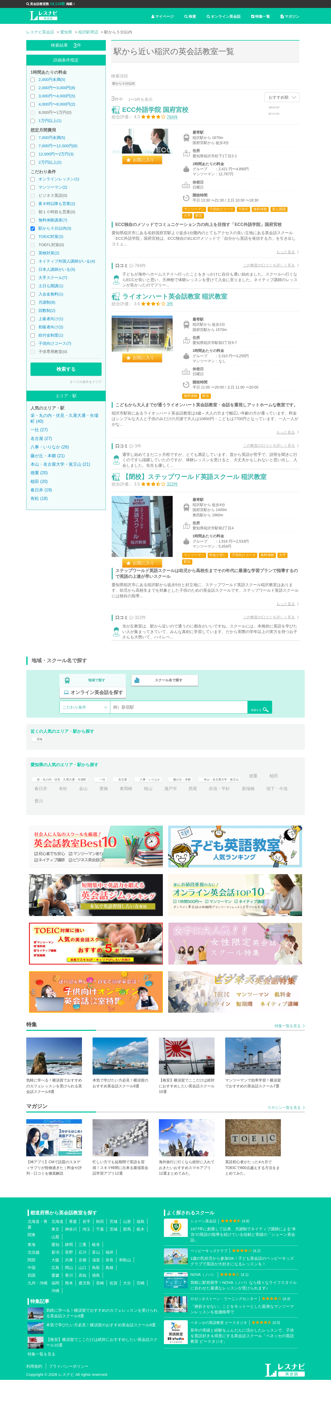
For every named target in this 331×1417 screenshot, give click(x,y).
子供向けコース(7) (54, 343)
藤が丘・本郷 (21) (48, 456)
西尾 (233, 825)
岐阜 (96, 1281)
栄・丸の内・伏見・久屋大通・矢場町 (70, 813)
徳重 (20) (39, 472)
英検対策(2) (48, 253)
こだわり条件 (74, 737)
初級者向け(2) (50, 327)
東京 (55, 1266)
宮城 (113, 1258)
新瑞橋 (40, 838)
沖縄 (55, 1328)
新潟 (55, 1289)
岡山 (69, 1304)
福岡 (55, 1320)
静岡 (69, 1281)
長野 (69, 1289)
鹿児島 (84, 1320)
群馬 (127, 1266)
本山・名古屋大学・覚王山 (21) (60, 464)
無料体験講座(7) (52, 220)
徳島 (96, 1312)
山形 (127, 1258)
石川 (82, 1289)
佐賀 (113, 1320)
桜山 (188, 825)
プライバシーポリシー (69, 1403)
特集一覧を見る (288, 1063)
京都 (82, 1297)
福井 (110, 1289)
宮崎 (141, 1320)
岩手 (86, 1258)
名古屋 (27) (41, 438)
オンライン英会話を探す (238, 722)
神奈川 (71, 1266)
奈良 (110, 1297)
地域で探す (97, 722)
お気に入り (148, 165)
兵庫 (69, 1297)
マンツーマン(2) (52, 187)
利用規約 (34, 1403)
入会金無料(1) (50, 294)
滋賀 (96, 1297)
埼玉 (86, 1266)
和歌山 (125, 1297)
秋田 (100, 1258)
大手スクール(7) (52, 277)
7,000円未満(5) (51, 137)
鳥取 (96, 1304)
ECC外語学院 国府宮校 (160, 114)
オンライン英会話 (224, 16)
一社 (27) (39, 430)
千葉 (100, 1266)
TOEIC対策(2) (50, 236)
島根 (110, 1304)
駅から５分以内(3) (54, 228)
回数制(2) (46, 310)
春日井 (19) (41, 490)
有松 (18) (39, 498)
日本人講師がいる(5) (56, 269)
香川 (69, 1312)
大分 (127, 1320)
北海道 (57, 1258)
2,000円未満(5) (51, 79)
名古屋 (144, 813)
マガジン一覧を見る (284, 1145)
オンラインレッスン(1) (58, 179)
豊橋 (144, 825)
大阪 (55, 1297)
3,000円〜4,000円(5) (56, 96)
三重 (82, 1281)
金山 (124, 825)
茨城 (113, 1266)
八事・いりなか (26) (50, 447)
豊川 (96, 838)
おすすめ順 (279, 97)
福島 (141, 1258)
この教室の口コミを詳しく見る (264, 270)
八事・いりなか (178, 813)
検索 (190, 16)
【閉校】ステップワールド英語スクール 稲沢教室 (199, 512)
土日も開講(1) (50, 286)
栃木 (141, 1266)
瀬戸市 (210, 825)
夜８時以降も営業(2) (56, 203)
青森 (73, 1258)
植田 (59, 825)
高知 (82, 1312)
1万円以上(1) (50, 120)
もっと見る (280, 257)
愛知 (55, 1281)
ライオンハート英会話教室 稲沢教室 (180, 314)
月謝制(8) (46, 302)
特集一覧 (260, 16)
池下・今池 (69, 838)
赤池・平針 (260, 825)
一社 (122, 813)
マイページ (162, 16)
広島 (55, 1304)
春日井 (81, 825)
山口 (82, 1304)
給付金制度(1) (50, 335)
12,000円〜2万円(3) (56, 154)
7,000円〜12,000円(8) (57, 145)
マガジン (290, 16)
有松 (103, 825)
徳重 (38, 825)
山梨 (55, 1274)
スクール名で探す (167, 722)
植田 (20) (39, 481)
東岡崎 (166, 825)
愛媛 (55, 1312)
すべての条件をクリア (86, 382)
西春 (38, 772)
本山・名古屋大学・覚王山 (267, 813)
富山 (96, 1289)
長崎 (100, 1320)
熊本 (69, 1320)
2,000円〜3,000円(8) (56, 87)
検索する (66, 369)
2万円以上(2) (50, 162)
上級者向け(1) (50, 318)
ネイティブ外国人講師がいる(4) (66, 261)
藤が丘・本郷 (217, 813)
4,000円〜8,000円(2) (56, 104)
